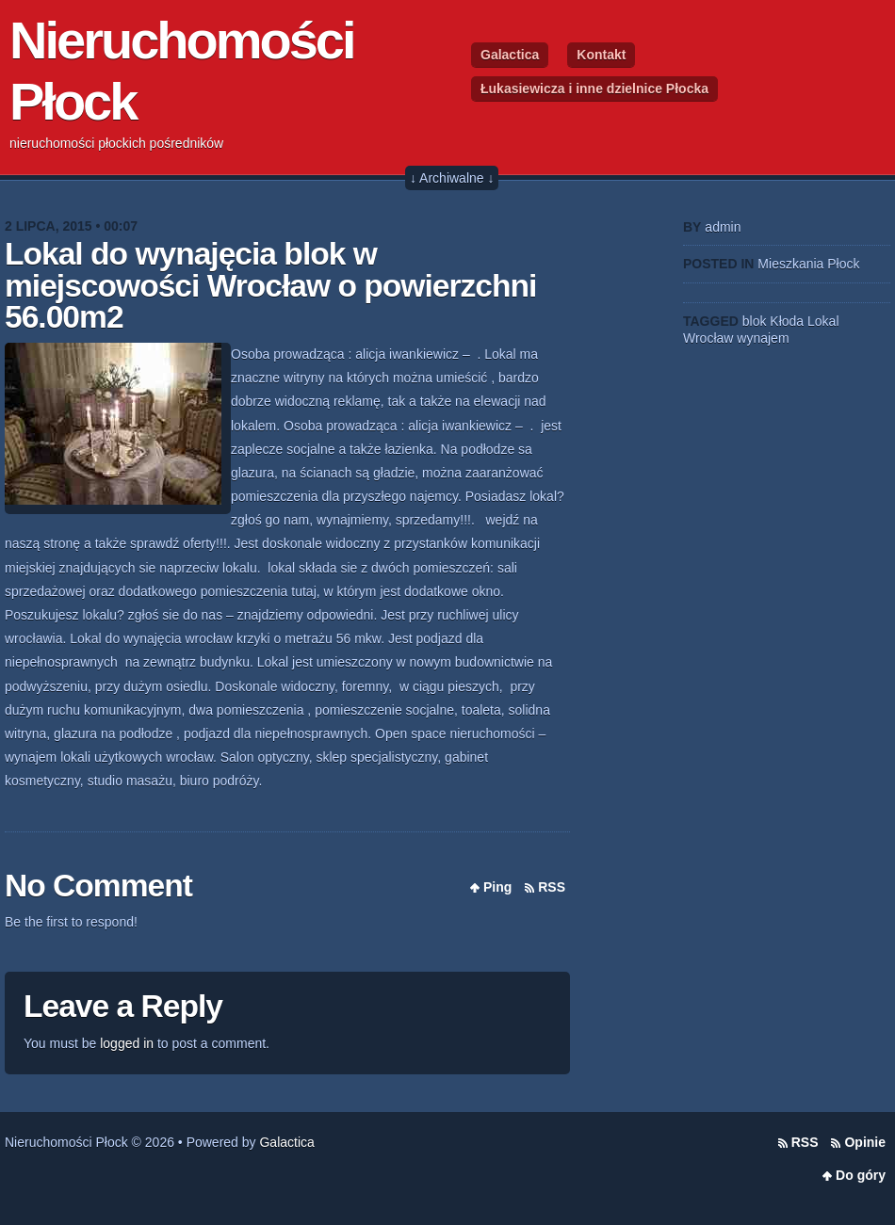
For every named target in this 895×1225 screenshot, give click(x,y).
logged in (127, 1043)
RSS (551, 887)
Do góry (861, 1175)
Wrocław (708, 338)
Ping (497, 887)
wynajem (763, 338)
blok (754, 321)
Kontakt (601, 54)
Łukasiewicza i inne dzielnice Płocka (594, 88)
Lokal (822, 321)
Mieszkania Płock (808, 263)
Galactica (509, 54)
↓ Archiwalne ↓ (452, 177)
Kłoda (787, 321)
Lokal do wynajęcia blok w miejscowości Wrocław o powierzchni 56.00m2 (270, 285)
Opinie (865, 1142)
